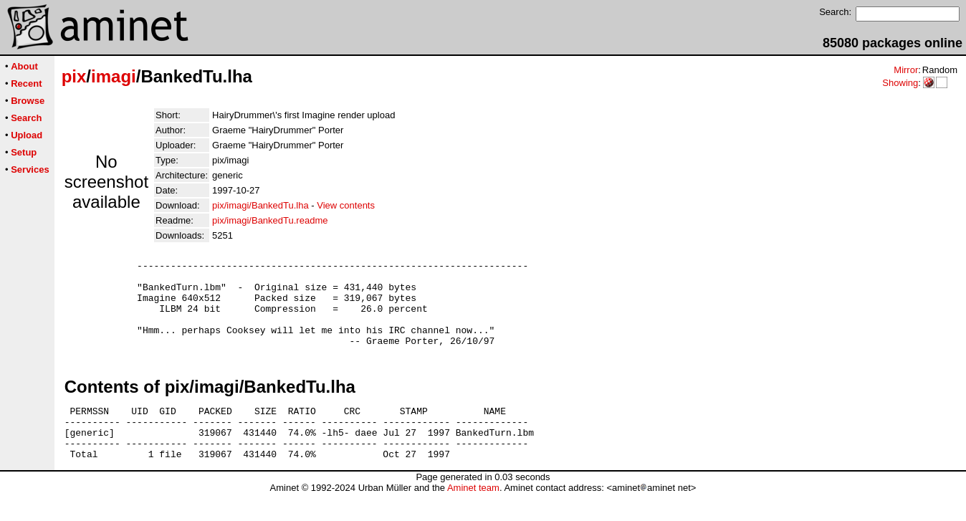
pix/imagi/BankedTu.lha (260, 205)
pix (74, 76)
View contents (346, 205)
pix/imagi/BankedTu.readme (269, 220)
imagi (113, 76)
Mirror (906, 69)
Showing (900, 82)
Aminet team (473, 515)
